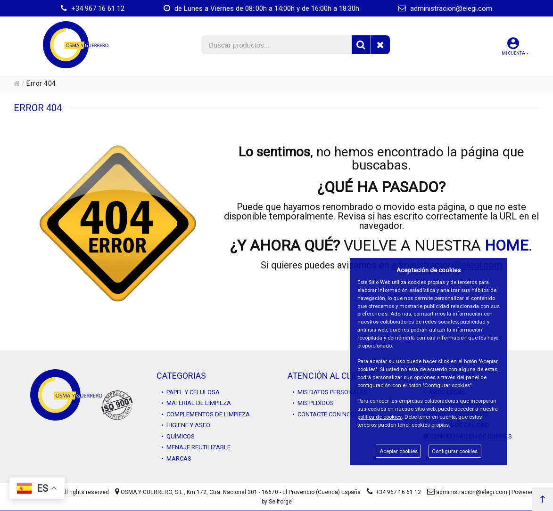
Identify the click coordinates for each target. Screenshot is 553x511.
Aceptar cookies (399, 451)
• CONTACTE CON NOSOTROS (333, 414)
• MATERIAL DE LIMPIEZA (196, 402)
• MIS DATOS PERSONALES (329, 392)
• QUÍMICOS (178, 436)
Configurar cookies (455, 451)
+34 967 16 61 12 (92, 8)
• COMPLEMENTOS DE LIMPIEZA (205, 414)
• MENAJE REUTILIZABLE (196, 447)
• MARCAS (176, 458)
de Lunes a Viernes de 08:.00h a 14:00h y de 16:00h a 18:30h (261, 8)
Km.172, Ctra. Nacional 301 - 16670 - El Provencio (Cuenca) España (274, 492)
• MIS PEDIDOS (313, 402)
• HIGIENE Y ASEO (185, 425)
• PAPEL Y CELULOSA (190, 392)
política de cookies (379, 417)
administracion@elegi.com (445, 8)
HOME (506, 245)
